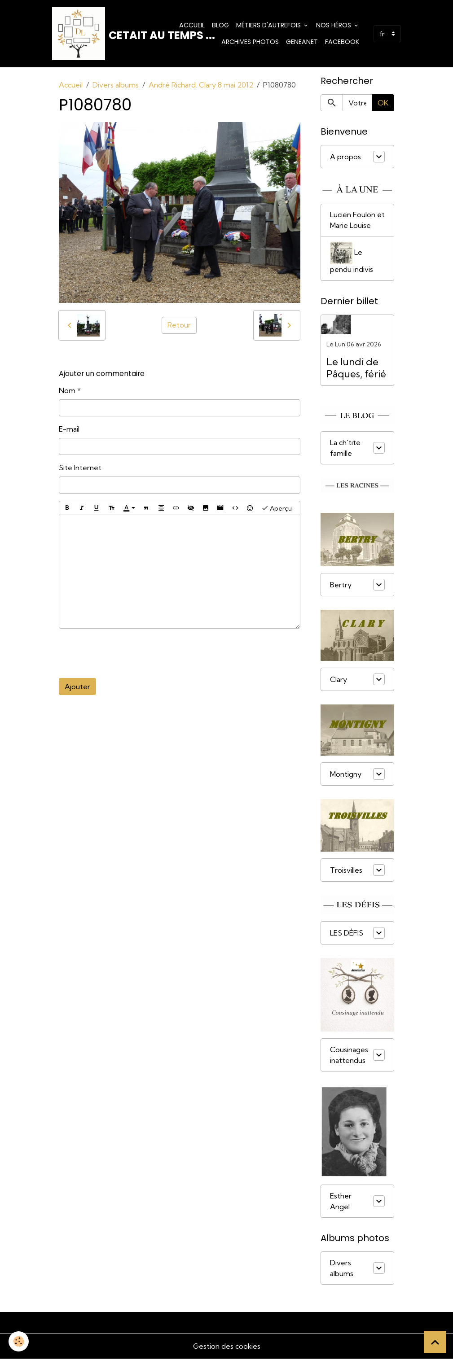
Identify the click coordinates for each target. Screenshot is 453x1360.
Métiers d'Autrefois (269, 25)
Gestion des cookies (227, 1347)
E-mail (69, 429)
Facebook (342, 42)
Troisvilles (346, 870)
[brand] (107, 34)
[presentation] (127, 654)
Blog (220, 25)
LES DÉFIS (346, 934)
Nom (67, 391)
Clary (338, 680)
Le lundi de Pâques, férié (356, 369)
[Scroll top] (435, 1342)
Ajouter (77, 687)
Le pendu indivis (351, 259)
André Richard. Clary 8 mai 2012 (201, 85)
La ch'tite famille (345, 449)
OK (383, 103)
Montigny (345, 775)
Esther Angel (341, 1202)
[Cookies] (19, 1341)
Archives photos (250, 42)
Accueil (192, 25)
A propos (345, 157)
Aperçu (276, 508)
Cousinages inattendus (349, 1056)
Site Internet (80, 468)
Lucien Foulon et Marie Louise (357, 221)
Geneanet (302, 42)
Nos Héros (334, 25)
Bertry (341, 586)
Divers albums (115, 85)
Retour (179, 326)
